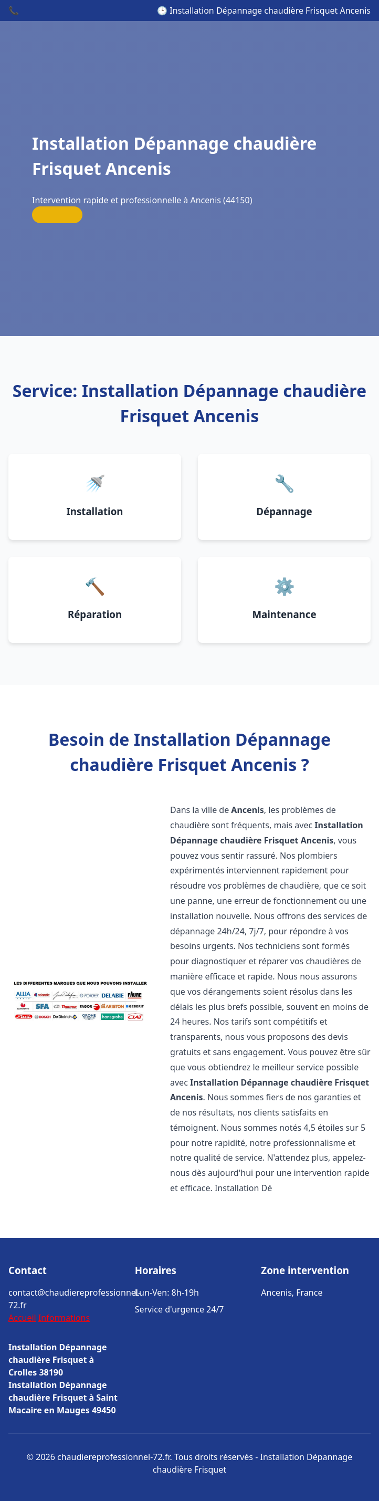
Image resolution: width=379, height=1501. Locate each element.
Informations (64, 1317)
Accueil (22, 1317)
